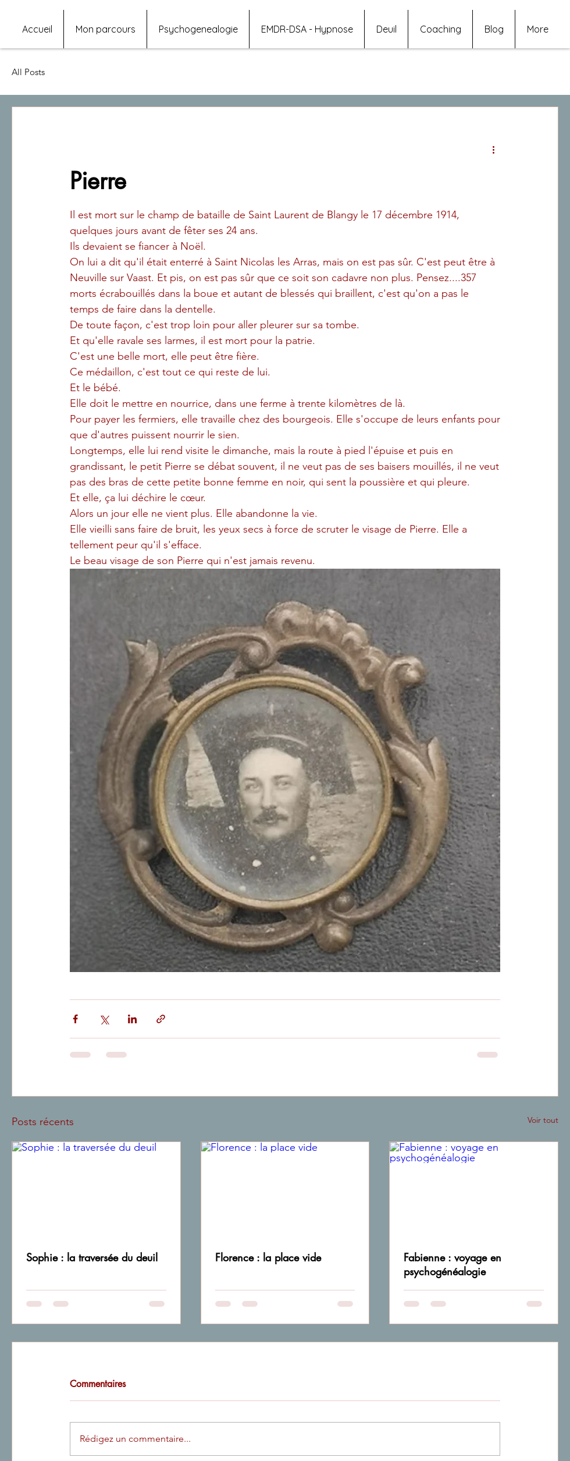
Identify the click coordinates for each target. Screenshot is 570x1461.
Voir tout (543, 1120)
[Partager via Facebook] (75, 1018)
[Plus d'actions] (493, 149)
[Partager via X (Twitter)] (103, 1018)
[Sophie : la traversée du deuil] (96, 1189)
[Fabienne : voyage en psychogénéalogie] (474, 1189)
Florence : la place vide (268, 1257)
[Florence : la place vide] (285, 1189)
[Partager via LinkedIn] (132, 1018)
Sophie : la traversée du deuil (92, 1257)
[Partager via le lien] (160, 1018)
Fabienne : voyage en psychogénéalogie (452, 1264)
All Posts (28, 71)
